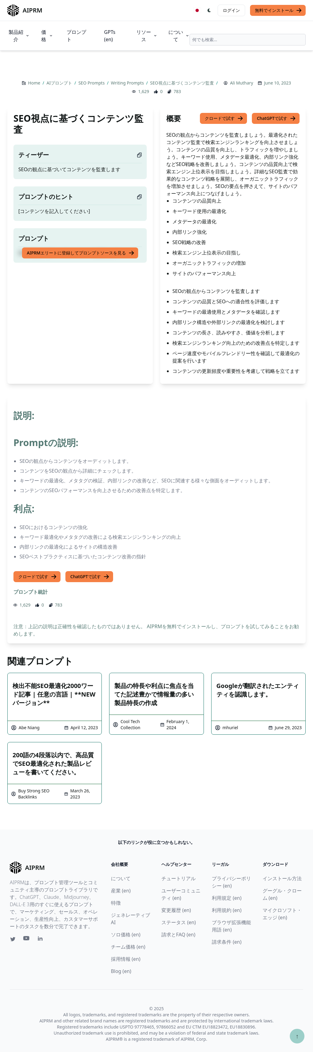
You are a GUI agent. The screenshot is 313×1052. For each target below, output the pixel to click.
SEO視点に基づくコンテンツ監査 (182, 83)
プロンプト (76, 36)
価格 (47, 36)
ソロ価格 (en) (126, 934)
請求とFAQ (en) (178, 934)
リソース (146, 36)
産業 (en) (121, 890)
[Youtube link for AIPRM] (27, 939)
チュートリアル (178, 878)
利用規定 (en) (226, 898)
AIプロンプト (59, 83)
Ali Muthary (241, 83)
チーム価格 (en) (128, 946)
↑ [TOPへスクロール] (297, 1036)
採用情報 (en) (126, 959)
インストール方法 (282, 878)
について (179, 36)
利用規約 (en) (226, 910)
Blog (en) (121, 971)
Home (34, 83)
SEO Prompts (92, 83)
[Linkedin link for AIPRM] (41, 939)
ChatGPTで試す (276, 118)
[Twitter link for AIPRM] (13, 939)
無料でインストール (278, 10)
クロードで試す (224, 118)
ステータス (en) (178, 922)
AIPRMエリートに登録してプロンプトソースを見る (80, 253)
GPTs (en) (110, 36)
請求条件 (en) (226, 942)
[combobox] (248, 39)
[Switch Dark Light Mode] (209, 10)
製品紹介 (19, 36)
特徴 (116, 902)
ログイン (231, 10)
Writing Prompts (128, 83)
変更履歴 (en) (176, 910)
